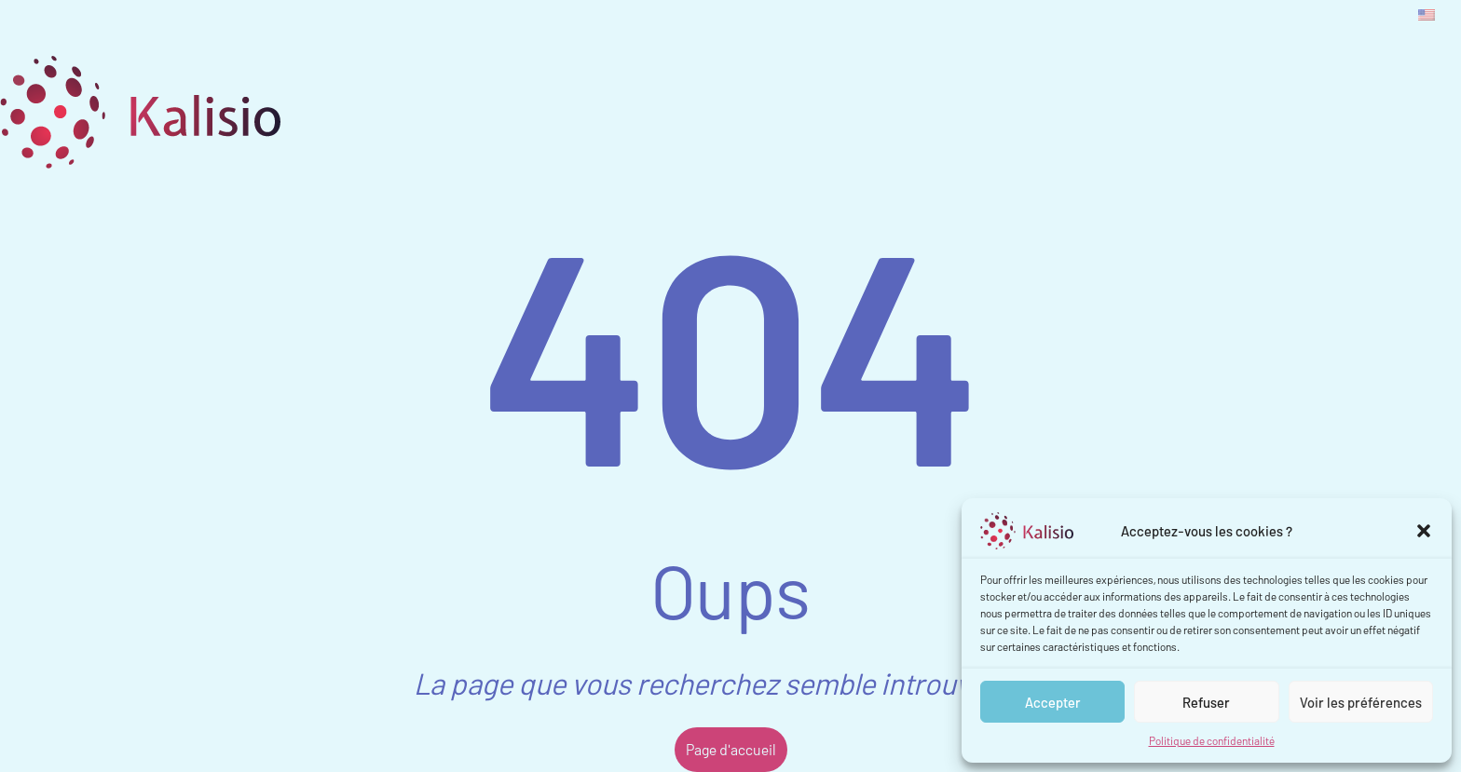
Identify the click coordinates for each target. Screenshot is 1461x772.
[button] (1423, 530)
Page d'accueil (731, 749)
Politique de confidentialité (1212, 740)
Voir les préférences (1361, 702)
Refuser (1206, 702)
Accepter (1053, 702)
